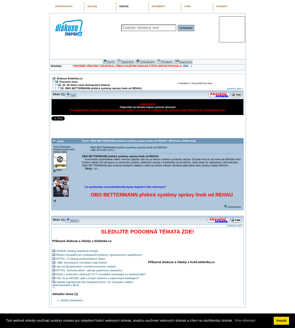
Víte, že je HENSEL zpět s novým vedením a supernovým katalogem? (97, 278)
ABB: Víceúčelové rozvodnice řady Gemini (81, 262)
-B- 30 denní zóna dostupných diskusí (86, 85)
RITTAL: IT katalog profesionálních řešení (80, 258)
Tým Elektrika (62, 146)
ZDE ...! (187, 66)
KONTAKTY (222, 6)
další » (240, 89)
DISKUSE (124, 6)
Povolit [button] (281, 320)
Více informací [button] (245, 320)
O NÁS (187, 6)
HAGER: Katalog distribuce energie (77, 250)
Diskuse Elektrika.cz (69, 78)
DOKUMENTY (158, 6)
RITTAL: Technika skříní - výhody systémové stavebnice (89, 270)
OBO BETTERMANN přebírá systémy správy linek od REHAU (103, 88)
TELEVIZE (92, 6)
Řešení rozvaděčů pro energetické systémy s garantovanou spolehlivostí (99, 254)
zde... (96, 168)
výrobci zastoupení (71, 300)
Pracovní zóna (68, 81)
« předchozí (231, 89)
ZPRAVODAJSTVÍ (63, 6)
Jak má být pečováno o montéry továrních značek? (86, 266)
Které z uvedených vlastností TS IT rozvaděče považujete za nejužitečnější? (101, 274)
